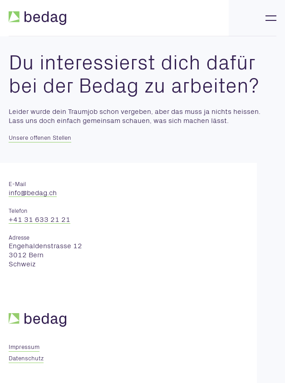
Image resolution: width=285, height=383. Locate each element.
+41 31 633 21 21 (39, 220)
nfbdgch (33, 193)
